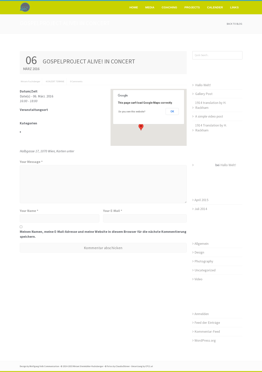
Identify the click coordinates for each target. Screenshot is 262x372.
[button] (141, 127)
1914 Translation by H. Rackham (211, 127)
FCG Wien (26, 114)
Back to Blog (234, 23)
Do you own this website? (132, 111)
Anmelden (201, 314)
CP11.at (149, 366)
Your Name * (29, 211)
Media (149, 7)
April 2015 (201, 200)
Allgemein (201, 243)
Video (198, 279)
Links (234, 7)
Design (199, 252)
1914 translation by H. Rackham (210, 105)
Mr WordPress (204, 165)
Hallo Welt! (203, 85)
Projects (192, 7)
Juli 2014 (200, 209)
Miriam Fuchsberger (30, 81)
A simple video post (209, 116)
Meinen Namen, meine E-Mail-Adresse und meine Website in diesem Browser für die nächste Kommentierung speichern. (103, 234)
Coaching (169, 7)
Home (133, 7)
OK (172, 111)
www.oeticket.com (88, 151)
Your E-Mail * (112, 211)
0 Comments (76, 81)
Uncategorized (205, 270)
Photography (203, 261)
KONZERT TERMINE (55, 81)
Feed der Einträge (207, 322)
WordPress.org (205, 340)
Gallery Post (204, 94)
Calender (215, 7)
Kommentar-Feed (207, 331)
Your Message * (31, 162)
